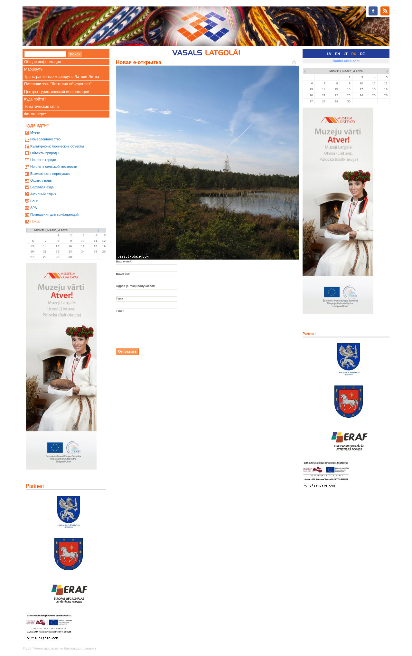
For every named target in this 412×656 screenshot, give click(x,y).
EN (337, 54)
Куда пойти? (35, 99)
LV (329, 54)
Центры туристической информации (56, 92)
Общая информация (42, 62)
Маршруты (33, 69)
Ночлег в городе (43, 160)
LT (346, 54)
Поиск (35, 221)
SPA (33, 208)
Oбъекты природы (44, 153)
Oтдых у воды (41, 180)
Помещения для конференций (54, 214)
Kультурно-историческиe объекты (57, 146)
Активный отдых (43, 194)
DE (362, 54)
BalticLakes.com (346, 61)
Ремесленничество (45, 139)
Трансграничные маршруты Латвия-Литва (61, 76)
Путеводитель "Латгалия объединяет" (58, 84)
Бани (34, 201)
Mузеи (35, 132)
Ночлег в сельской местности (53, 166)
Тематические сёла (41, 106)
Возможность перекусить (50, 174)
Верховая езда (42, 187)
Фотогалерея (35, 114)
